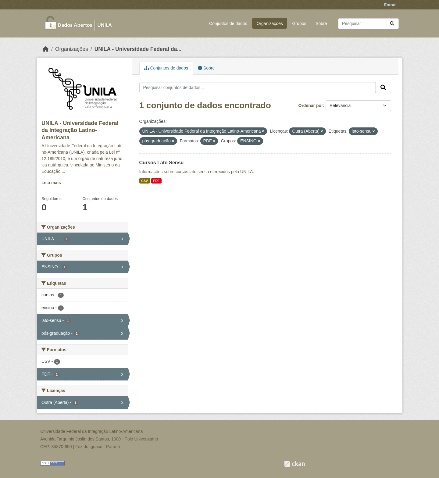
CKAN (294, 464)
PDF (156, 181)
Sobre (321, 23)
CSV (144, 181)
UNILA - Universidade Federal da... (138, 49)
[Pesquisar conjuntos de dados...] (368, 23)
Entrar (390, 4)
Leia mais (51, 182)
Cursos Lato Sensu (161, 162)
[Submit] (392, 23)
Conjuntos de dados (228, 23)
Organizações (269, 23)
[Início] (46, 49)
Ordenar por (310, 105)
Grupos (299, 23)
